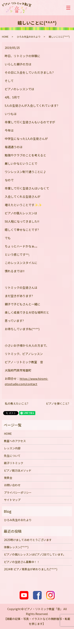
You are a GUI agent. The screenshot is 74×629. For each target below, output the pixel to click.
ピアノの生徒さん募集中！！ (22, 562)
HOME (5, 36)
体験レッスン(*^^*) (16, 547)
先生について (12, 456)
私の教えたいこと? (16, 403)
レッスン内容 (12, 448)
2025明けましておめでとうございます (28, 540)
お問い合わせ (12, 485)
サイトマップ (12, 500)
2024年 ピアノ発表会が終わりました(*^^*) (30, 569)
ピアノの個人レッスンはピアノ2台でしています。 (35, 554)
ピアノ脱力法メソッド (17, 470)
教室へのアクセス (15, 441)
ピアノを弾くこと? (57, 403)
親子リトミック (13, 463)
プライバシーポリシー (18, 492)
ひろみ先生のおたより (28, 36)
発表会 (8, 478)
